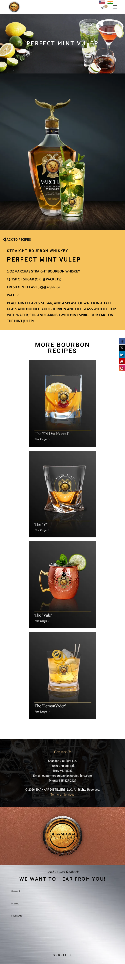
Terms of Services (62, 794)
